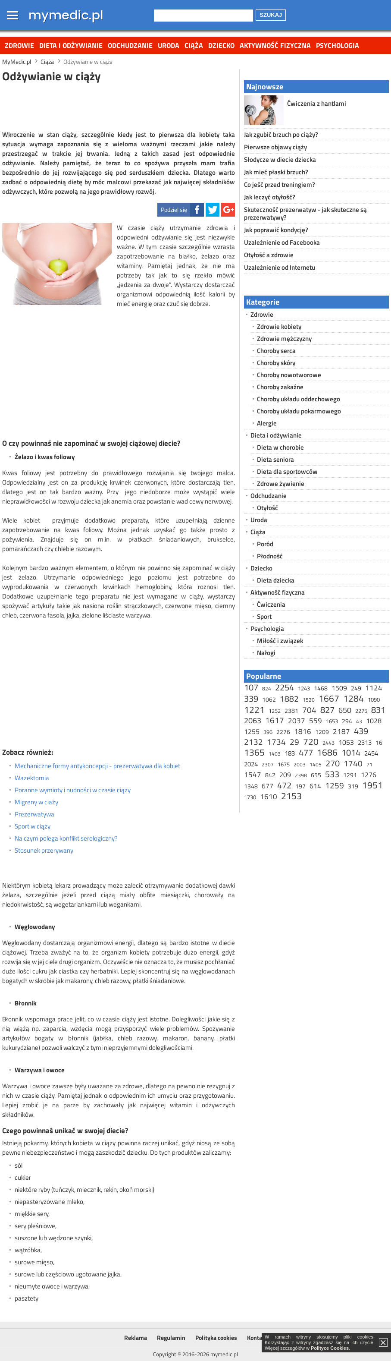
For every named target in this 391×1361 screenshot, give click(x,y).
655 (316, 774)
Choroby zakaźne (280, 387)
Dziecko (221, 45)
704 (309, 709)
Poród (265, 544)
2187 (341, 731)
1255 (252, 731)
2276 (283, 731)
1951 (372, 785)
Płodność (270, 556)
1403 (275, 754)
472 (284, 785)
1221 (254, 709)
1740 (353, 763)
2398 (301, 775)
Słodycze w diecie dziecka (280, 159)
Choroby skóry (276, 363)
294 (347, 720)
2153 (291, 796)
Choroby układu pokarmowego (299, 411)
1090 (374, 699)
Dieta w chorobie (280, 447)
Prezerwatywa (34, 814)
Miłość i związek (280, 641)
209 (285, 774)
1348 (251, 786)
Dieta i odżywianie (71, 45)
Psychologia (337, 45)
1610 (268, 796)
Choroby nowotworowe (289, 375)
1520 (309, 700)
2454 (371, 753)
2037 (296, 720)
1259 (334, 785)
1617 (274, 720)
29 (294, 741)
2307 (268, 764)
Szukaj (271, 15)
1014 (350, 752)
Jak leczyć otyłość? (269, 197)
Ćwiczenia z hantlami (316, 103)
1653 (332, 721)
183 (290, 753)
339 (251, 698)
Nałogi (266, 653)
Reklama (135, 1337)
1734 (276, 741)
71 (369, 764)
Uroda (168, 45)
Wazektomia (32, 778)
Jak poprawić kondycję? (276, 230)
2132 (253, 741)
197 (300, 786)
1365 (254, 752)
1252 (275, 710)
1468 (321, 688)
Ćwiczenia (271, 604)
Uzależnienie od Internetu (279, 267)
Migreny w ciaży (36, 802)
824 (266, 688)
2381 (291, 710)
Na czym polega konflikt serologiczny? (66, 838)
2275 (361, 710)
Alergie (267, 423)
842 (270, 774)
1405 (316, 764)
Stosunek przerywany (44, 850)
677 (267, 786)
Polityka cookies (216, 1337)
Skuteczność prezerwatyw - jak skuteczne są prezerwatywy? (305, 213)
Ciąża (194, 45)
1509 (339, 688)
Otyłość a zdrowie (269, 255)
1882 (289, 698)
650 (344, 710)
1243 (304, 688)
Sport (264, 616)
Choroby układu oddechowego (298, 399)
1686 (327, 752)
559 (315, 720)
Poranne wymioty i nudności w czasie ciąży (73, 790)
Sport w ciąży (32, 826)
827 (327, 709)
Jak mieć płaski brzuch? (276, 172)
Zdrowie (19, 45)
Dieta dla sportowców (287, 471)
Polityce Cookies (330, 1348)
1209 (322, 731)
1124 (373, 687)
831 (378, 709)
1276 (368, 774)
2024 (251, 764)
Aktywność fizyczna (275, 45)
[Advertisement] (118, 105)
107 (251, 687)
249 (356, 688)
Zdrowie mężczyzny (284, 338)
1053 (346, 742)
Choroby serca (276, 351)
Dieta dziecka (275, 580)
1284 (353, 698)
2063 (252, 720)
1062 (269, 699)
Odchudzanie (130, 45)
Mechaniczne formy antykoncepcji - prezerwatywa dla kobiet (97, 766)
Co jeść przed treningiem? (279, 184)
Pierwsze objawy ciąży (275, 147)
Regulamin (171, 1337)
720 (311, 741)
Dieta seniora (275, 459)
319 (353, 786)
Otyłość (267, 508)
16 (378, 742)
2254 (284, 687)
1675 (284, 764)
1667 (329, 698)
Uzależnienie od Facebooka (282, 242)
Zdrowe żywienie (280, 483)
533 (332, 774)
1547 (252, 774)
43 (359, 721)
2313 (365, 742)
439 (361, 730)
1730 (250, 797)
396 (267, 732)
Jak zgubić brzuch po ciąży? (281, 134)
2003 (300, 764)
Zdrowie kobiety (279, 326)
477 (306, 752)
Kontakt (257, 1337)
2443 (328, 742)
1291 (350, 774)
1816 (302, 731)
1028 (374, 720)
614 (315, 786)
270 (332, 763)
